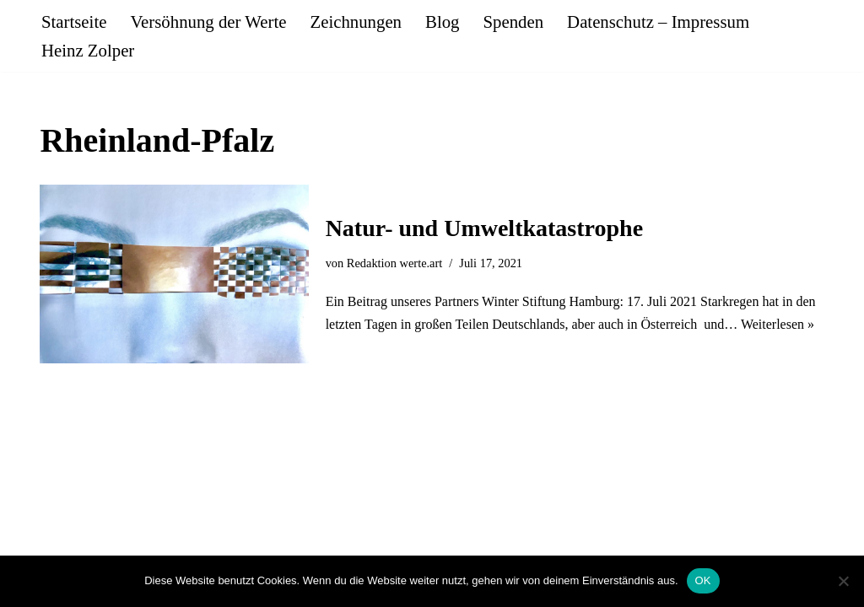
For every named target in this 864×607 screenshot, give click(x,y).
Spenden (513, 21)
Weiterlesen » (777, 324)
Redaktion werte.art (394, 263)
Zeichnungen (356, 21)
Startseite (73, 21)
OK (703, 580)
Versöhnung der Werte (208, 21)
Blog (442, 21)
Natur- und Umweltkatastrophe (484, 228)
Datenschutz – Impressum (658, 21)
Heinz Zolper (87, 50)
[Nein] (842, 580)
